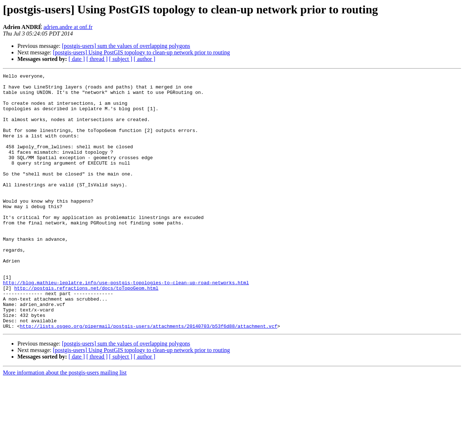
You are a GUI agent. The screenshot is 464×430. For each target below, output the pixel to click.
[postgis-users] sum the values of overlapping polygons (126, 46)
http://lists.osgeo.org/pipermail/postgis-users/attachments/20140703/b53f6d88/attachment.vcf (148, 377)
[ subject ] (120, 59)
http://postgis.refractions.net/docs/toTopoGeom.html (86, 331)
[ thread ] (97, 59)
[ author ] (145, 59)
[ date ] (77, 59)
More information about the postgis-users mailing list (65, 424)
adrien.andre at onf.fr (68, 27)
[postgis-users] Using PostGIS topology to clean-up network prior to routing (141, 52)
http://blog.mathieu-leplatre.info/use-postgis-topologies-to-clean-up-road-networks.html (126, 325)
